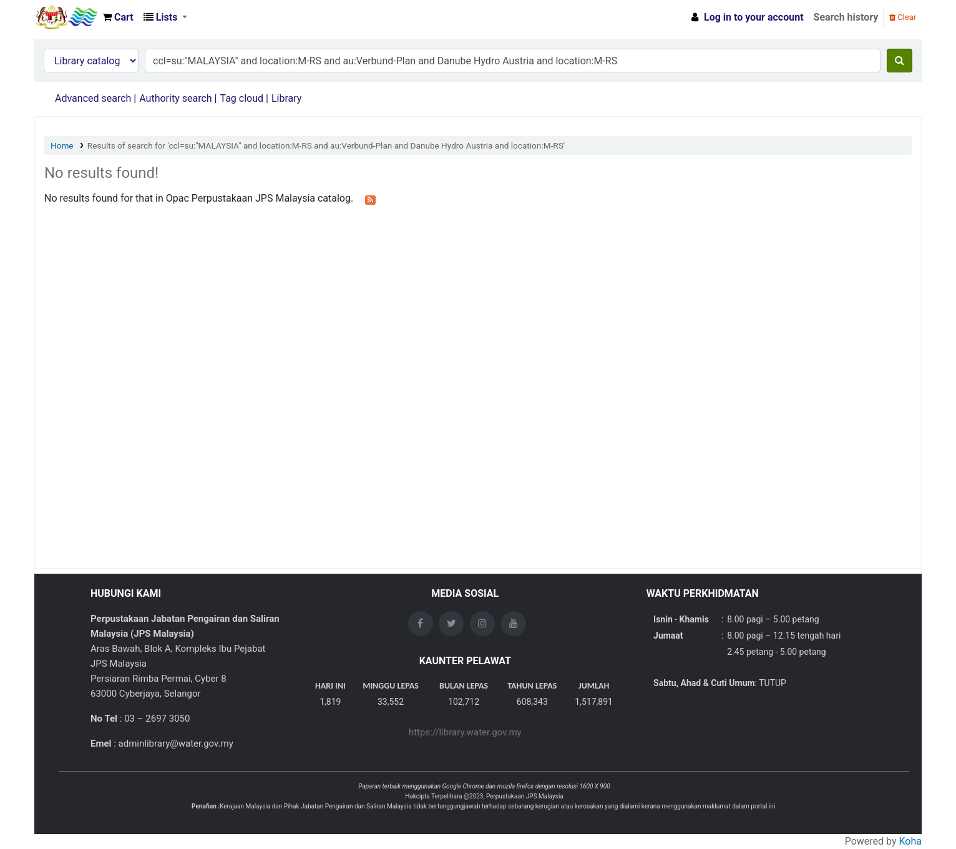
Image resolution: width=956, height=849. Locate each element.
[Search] (899, 60)
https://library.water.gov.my (465, 732)
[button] (118, 17)
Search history (846, 17)
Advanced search (93, 98)
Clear (902, 17)
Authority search (175, 98)
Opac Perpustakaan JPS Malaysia (66, 17)
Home (62, 145)
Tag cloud (241, 98)
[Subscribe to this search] (370, 199)
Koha (910, 841)
